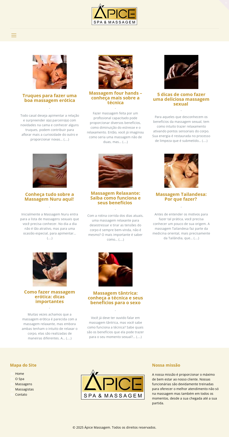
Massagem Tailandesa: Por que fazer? (181, 197)
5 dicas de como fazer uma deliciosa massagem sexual (181, 99)
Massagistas (24, 389)
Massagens (23, 384)
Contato (21, 394)
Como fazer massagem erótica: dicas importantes (49, 296)
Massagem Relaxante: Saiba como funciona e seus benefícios (115, 198)
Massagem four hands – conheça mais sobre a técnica (115, 98)
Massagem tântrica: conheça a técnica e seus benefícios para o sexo (115, 298)
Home (19, 373)
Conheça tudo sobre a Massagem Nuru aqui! (50, 197)
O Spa (19, 379)
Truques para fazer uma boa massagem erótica (49, 98)
